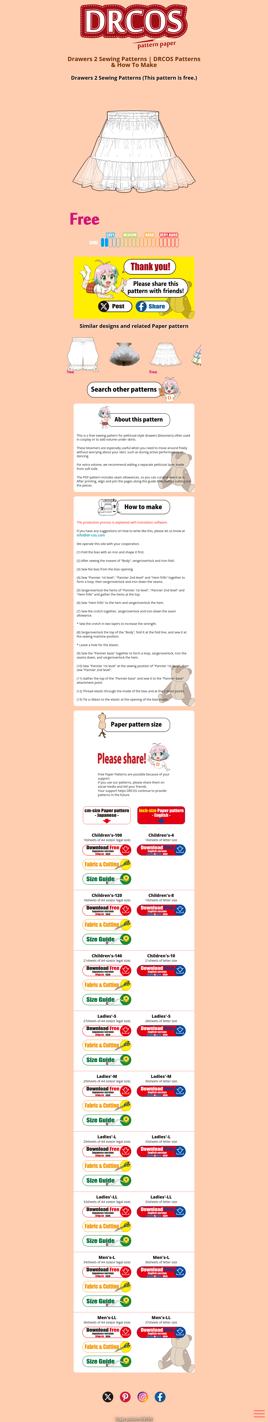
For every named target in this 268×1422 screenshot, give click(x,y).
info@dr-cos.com (91, 535)
